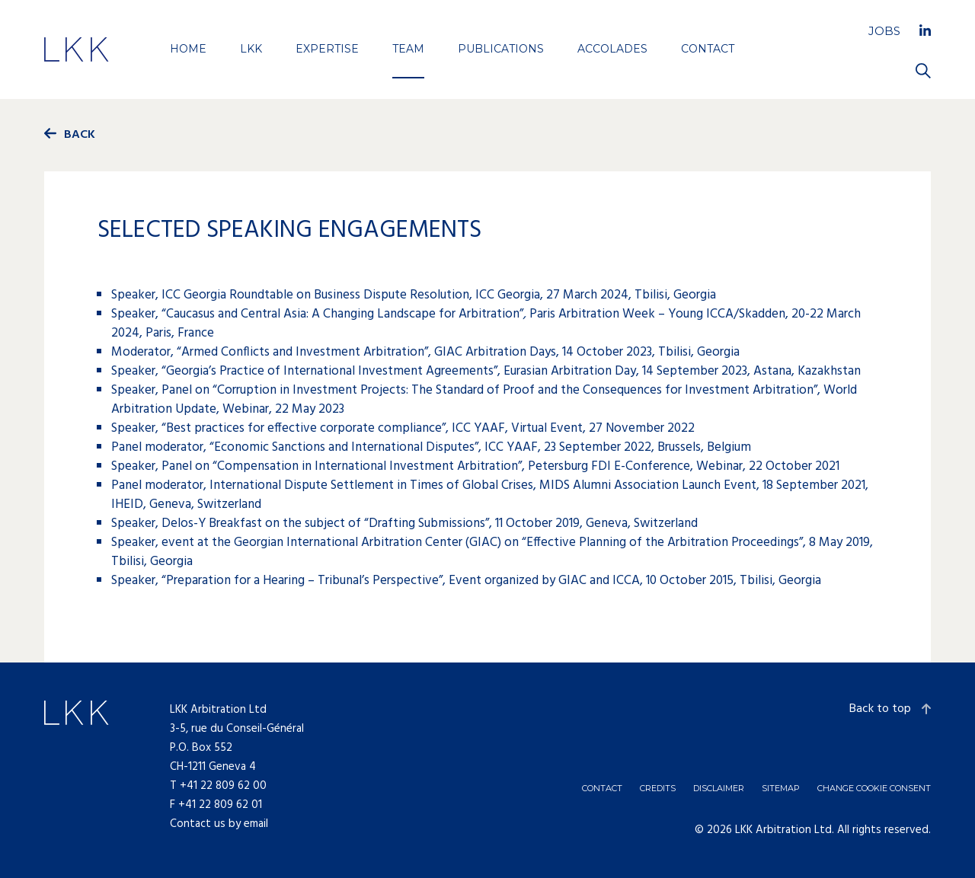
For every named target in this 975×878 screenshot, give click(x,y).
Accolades (612, 49)
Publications (501, 49)
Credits (658, 788)
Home (188, 49)
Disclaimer (718, 788)
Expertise (327, 49)
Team (408, 49)
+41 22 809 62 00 (223, 786)
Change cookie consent (874, 788)
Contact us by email (219, 824)
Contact (707, 49)
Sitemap (781, 788)
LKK (251, 49)
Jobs (884, 31)
